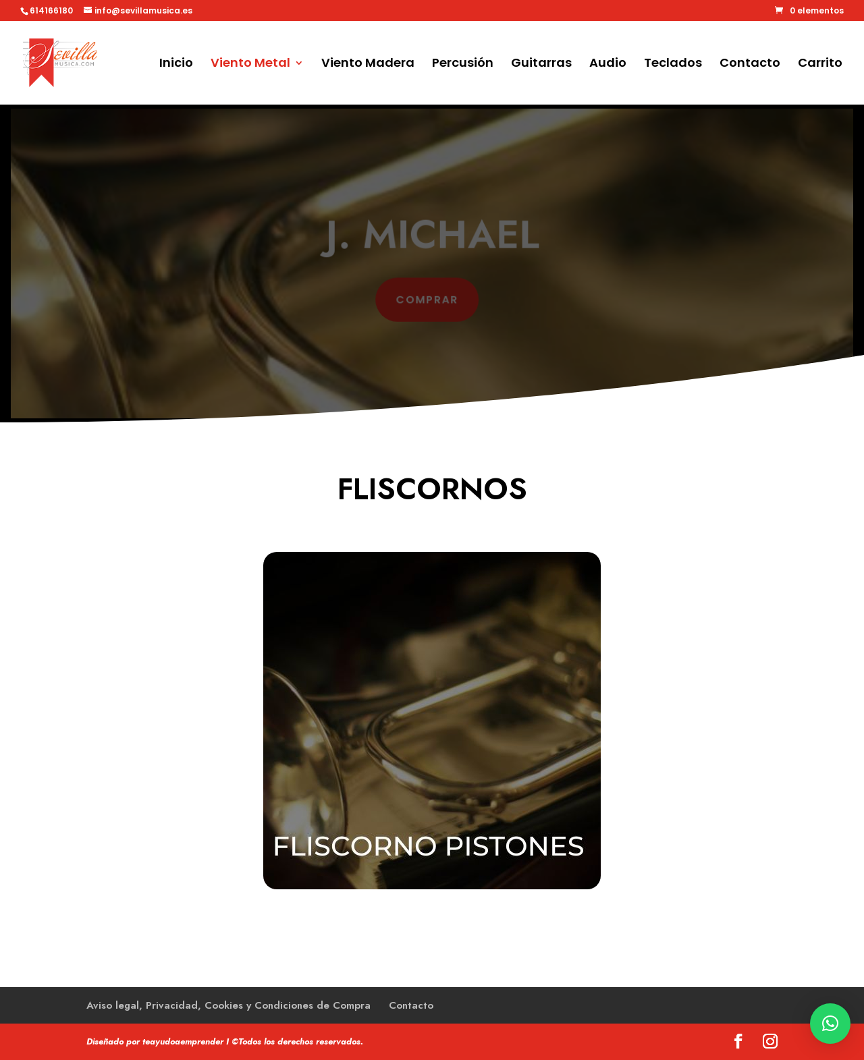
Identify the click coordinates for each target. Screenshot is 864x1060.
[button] (830, 1023)
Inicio (176, 64)
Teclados (673, 64)
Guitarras (541, 64)
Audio (607, 64)
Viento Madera (367, 64)
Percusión (462, 64)
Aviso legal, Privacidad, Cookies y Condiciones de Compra (228, 1005)
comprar (427, 298)
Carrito (820, 64)
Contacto (750, 64)
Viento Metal (250, 64)
